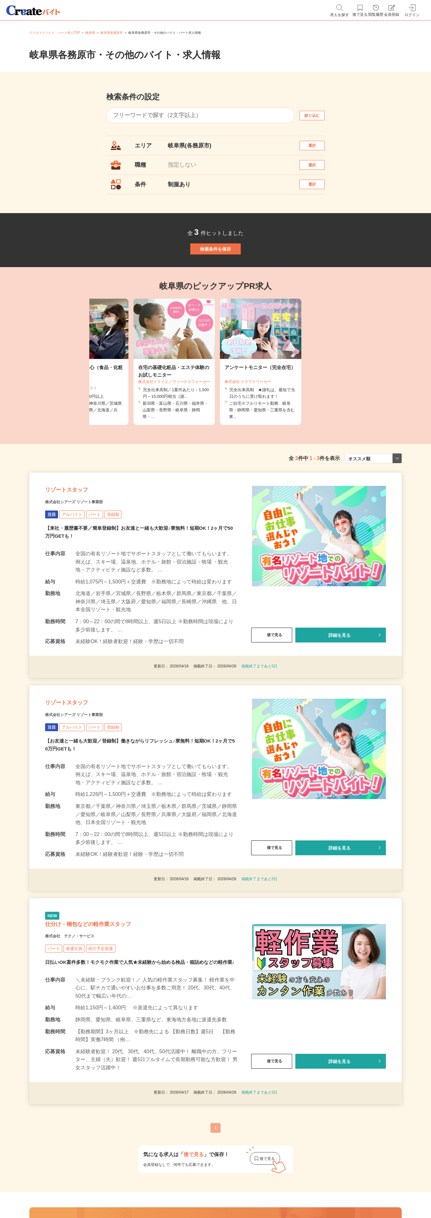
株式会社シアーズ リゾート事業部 (88, 543)
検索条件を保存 (215, 272)
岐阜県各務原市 (112, 32)
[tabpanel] (215, 392)
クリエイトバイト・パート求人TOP (54, 32)
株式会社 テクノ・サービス (82, 1002)
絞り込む (318, 115)
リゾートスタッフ (79, 527)
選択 (318, 148)
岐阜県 (90, 32)
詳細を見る (339, 677)
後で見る (272, 677)
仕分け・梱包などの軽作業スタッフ (112, 986)
